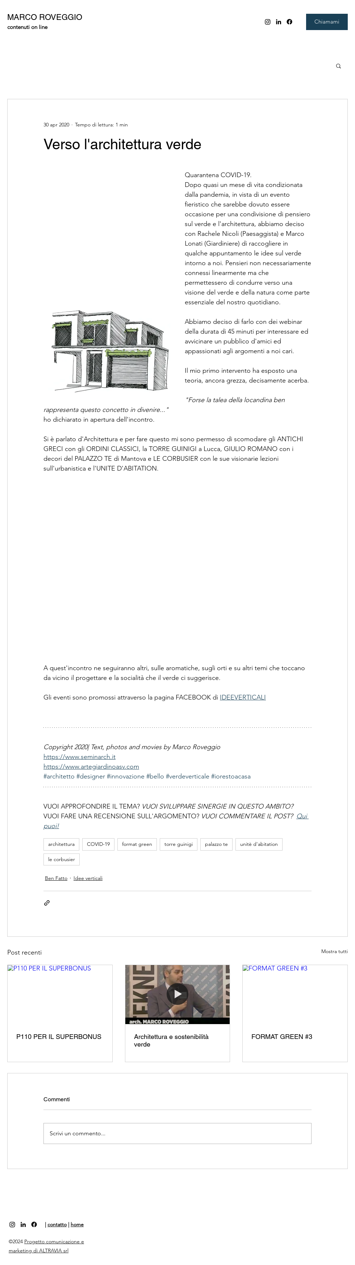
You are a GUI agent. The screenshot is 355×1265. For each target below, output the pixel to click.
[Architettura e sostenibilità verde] (177, 994)
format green (137, 844)
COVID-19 (98, 844)
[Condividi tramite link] (46, 902)
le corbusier (61, 859)
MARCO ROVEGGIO (44, 17)
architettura (61, 844)
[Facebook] (289, 21)
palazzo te (216, 844)
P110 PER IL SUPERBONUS (58, 1036)
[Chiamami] (327, 22)
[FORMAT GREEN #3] (295, 994)
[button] (338, 65)
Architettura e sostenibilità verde (171, 1040)
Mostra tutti (334, 951)
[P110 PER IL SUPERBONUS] (60, 994)
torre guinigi (178, 844)
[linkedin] (278, 21)
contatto (57, 1224)
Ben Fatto (56, 878)
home (77, 1224)
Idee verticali (88, 878)
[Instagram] (267, 21)
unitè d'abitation (259, 844)
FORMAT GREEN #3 (281, 1036)
